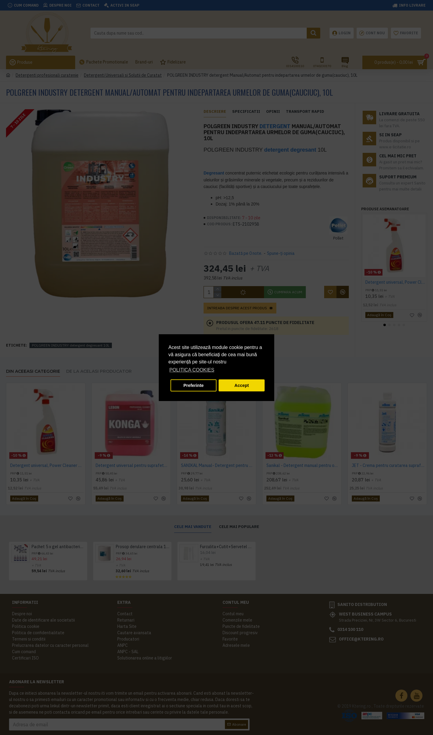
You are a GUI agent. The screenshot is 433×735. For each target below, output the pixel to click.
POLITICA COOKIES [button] (191, 369)
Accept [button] (242, 385)
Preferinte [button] (193, 385)
